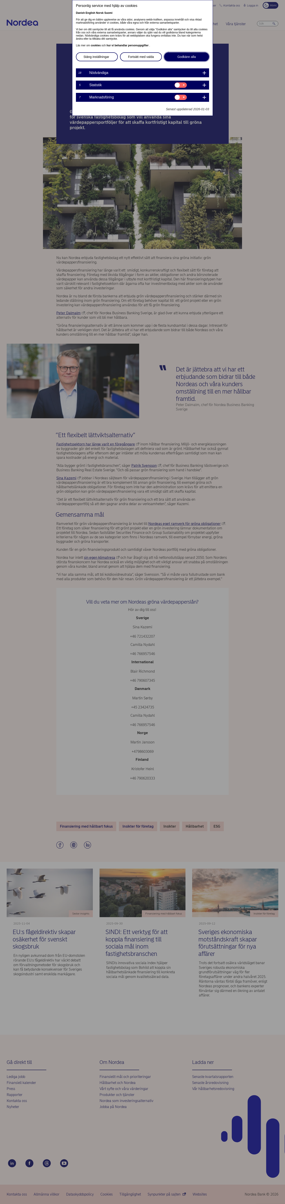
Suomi (108, 12)
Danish (80, 12)
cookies (96, 45)
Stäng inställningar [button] (96, 57)
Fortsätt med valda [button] (141, 57)
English (90, 12)
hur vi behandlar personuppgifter (127, 45)
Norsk (100, 12)
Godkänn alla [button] (186, 57)
